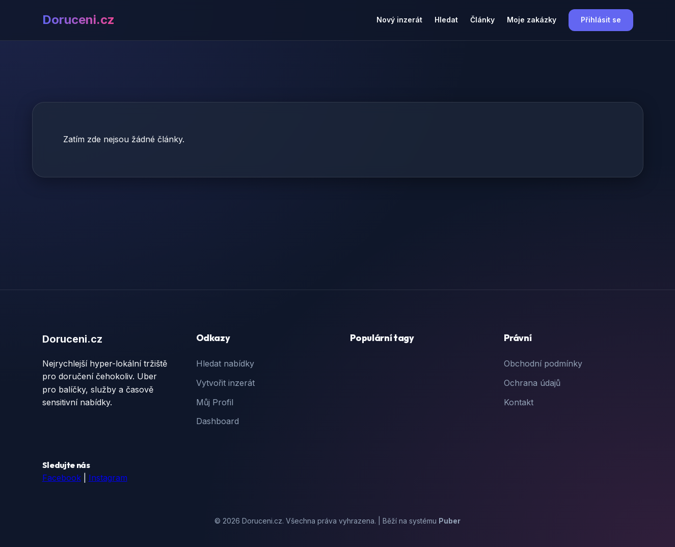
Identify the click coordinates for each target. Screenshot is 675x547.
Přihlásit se (601, 19)
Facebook (61, 478)
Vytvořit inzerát (225, 383)
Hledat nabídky (225, 363)
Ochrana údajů (532, 383)
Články (482, 19)
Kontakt (518, 402)
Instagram (108, 478)
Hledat (446, 19)
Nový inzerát (399, 19)
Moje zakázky (531, 19)
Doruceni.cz (78, 19)
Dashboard (217, 421)
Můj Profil (214, 402)
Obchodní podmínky (543, 363)
